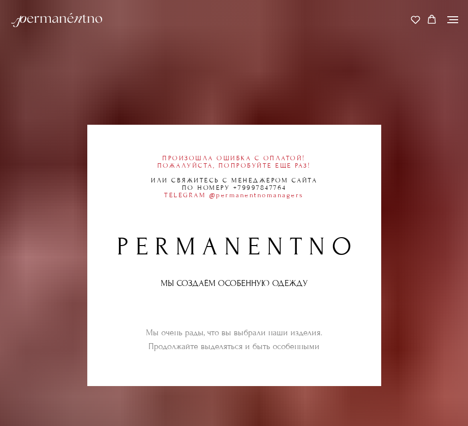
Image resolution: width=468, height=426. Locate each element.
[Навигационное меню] (452, 19)
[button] (415, 19)
